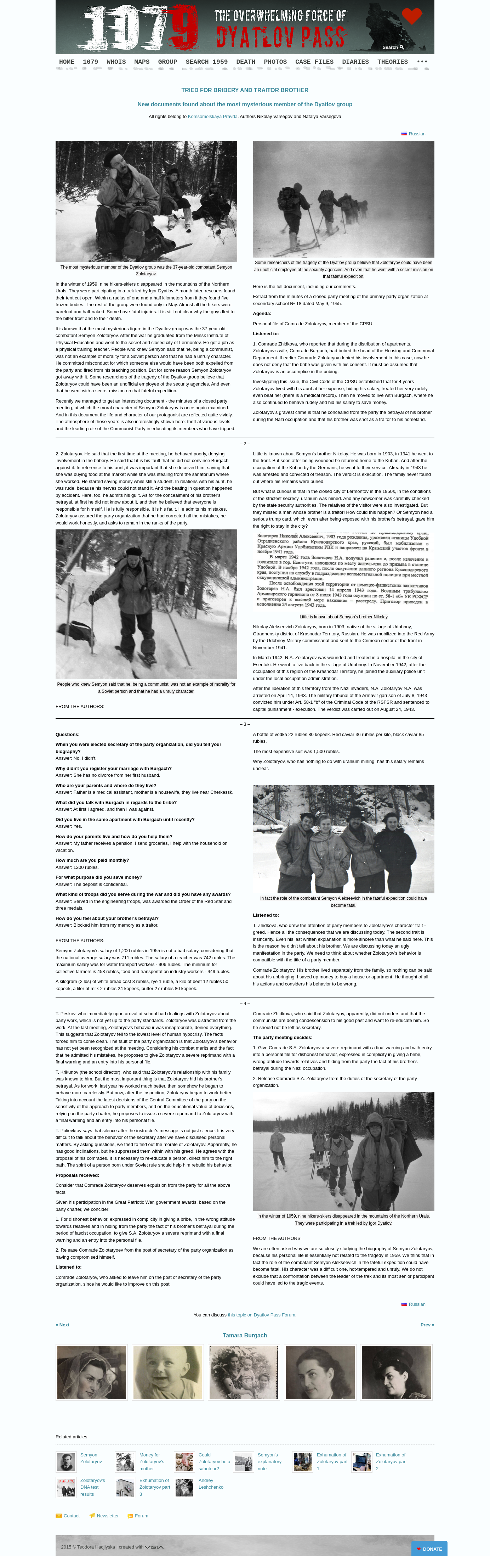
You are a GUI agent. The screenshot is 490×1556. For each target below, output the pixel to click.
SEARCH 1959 (207, 62)
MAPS (141, 62)
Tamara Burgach (245, 1335)
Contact (72, 1515)
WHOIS (116, 62)
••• (422, 62)
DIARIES (355, 62)
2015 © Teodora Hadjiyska (88, 1547)
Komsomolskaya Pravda (213, 116)
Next (64, 1324)
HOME (66, 62)
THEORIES (392, 62)
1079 (90, 62)
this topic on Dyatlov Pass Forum (261, 1315)
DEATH (246, 62)
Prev (426, 1324)
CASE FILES (314, 62)
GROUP (167, 62)
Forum (141, 1515)
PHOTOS (275, 62)
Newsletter (108, 1515)
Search (390, 47)
